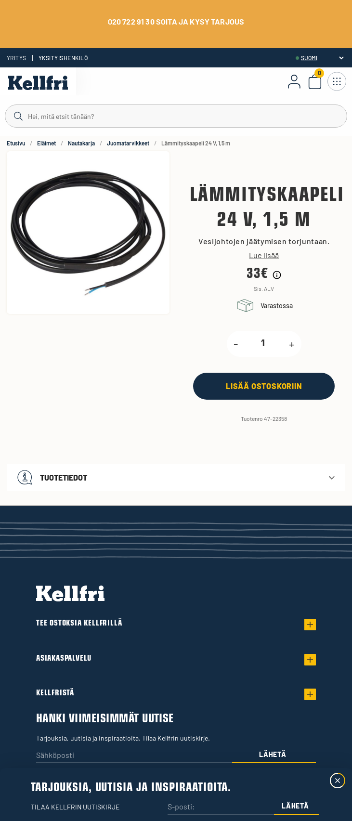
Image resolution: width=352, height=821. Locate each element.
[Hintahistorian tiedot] (277, 275)
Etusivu (16, 143)
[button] (176, 477)
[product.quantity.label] (263, 344)
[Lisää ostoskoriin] (264, 386)
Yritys (16, 57)
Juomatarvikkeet (128, 143)
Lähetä (272, 754)
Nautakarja (81, 143)
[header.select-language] (322, 58)
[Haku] (176, 115)
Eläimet (46, 143)
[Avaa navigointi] (336, 81)
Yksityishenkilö (63, 57)
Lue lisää (264, 255)
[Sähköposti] (134, 755)
